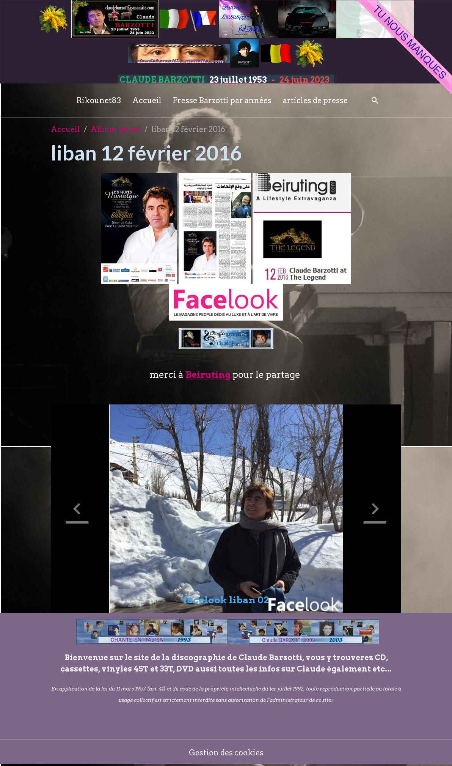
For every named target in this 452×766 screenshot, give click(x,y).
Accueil (147, 100)
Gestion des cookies (226, 752)
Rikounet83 (99, 100)
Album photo (116, 129)
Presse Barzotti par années (222, 100)
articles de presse (315, 100)
